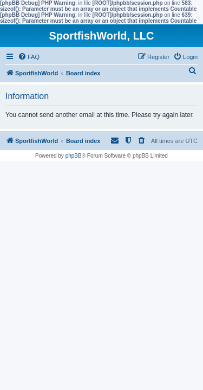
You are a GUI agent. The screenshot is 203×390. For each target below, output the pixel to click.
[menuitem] (29, 56)
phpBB (74, 156)
